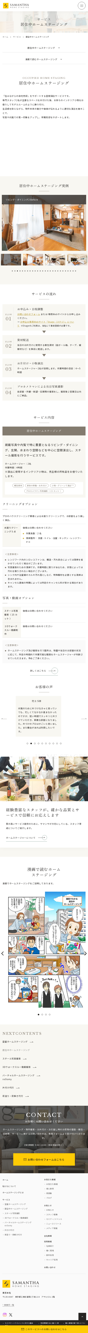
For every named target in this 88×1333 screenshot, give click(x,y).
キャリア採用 (52, 1259)
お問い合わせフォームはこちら (44, 1159)
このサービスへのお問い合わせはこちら (44, 1329)
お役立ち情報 (50, 1179)
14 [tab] (45, 270)
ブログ (49, 1197)
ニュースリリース (53, 1223)
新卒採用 (50, 1255)
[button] (27, 743)
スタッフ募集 (52, 1214)
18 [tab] (55, 270)
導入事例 (50, 1188)
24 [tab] (70, 270)
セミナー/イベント (54, 1219)
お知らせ (48, 1205)
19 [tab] (57, 270)
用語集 (49, 1193)
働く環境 (50, 1250)
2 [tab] (14, 270)
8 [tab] (30, 270)
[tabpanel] (11, 259)
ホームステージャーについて (21, 837)
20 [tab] (60, 270)
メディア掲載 (52, 1228)
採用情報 (48, 1241)
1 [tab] (12, 270)
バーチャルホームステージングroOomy (18, 1077)
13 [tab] (42, 270)
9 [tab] (32, 270)
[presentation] (4, 720)
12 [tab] (40, 270)
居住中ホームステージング (16, 1208)
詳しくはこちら (38, 670)
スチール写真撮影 (11, 1058)
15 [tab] (47, 270)
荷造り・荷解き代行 (12, 1095)
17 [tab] (52, 270)
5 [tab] (22, 270)
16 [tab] (50, 270)
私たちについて (9, 1186)
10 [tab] (35, 270)
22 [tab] (65, 270)
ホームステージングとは (13, 1192)
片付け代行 (8, 1087)
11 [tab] (37, 270)
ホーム (5, 36)
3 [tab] (17, 270)
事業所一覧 (9, 1305)
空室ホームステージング (15, 1041)
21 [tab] (62, 270)
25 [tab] (73, 270)
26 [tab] (75, 270)
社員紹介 (50, 1246)
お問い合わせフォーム (28, 314)
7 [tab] (27, 270)
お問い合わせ (50, 1267)
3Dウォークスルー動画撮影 (16, 1066)
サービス (17, 36)
